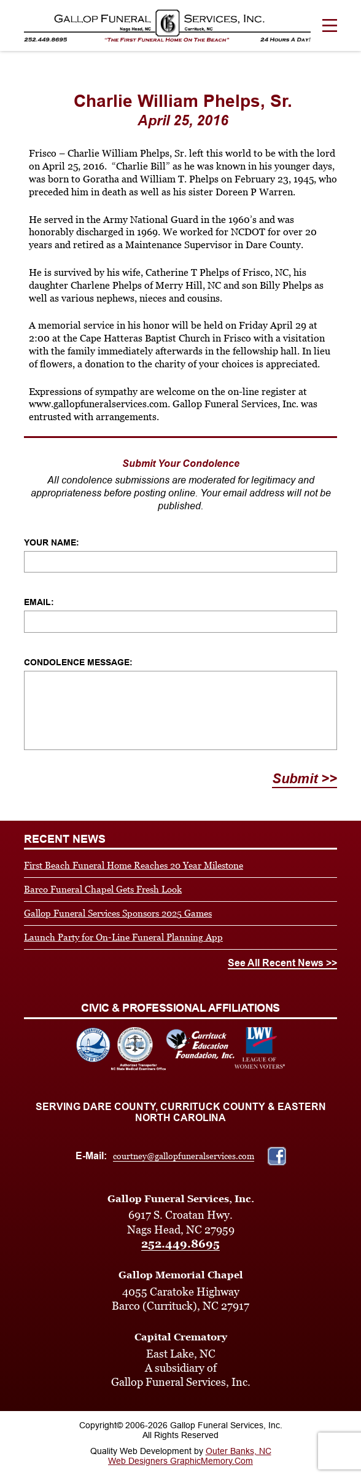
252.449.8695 (180, 1243)
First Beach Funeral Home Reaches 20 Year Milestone (133, 865)
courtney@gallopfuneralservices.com (183, 1156)
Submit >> (304, 778)
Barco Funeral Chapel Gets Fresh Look (103, 889)
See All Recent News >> (282, 963)
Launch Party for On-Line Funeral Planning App (123, 937)
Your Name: (51, 542)
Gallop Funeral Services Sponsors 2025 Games (118, 913)
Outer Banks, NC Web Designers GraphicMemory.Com (189, 1456)
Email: (39, 602)
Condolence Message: (78, 662)
